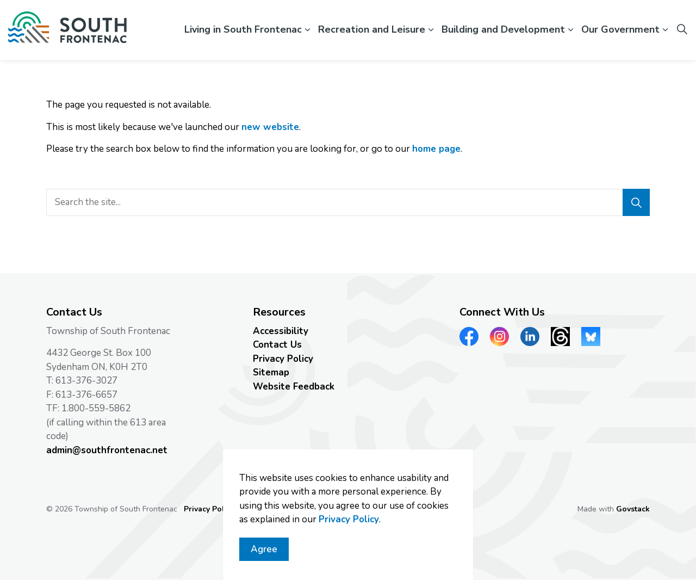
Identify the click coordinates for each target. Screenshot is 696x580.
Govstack (633, 509)
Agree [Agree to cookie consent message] (264, 554)
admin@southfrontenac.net (106, 450)
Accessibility (280, 331)
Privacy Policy (349, 524)
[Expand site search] (682, 30)
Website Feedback (293, 386)
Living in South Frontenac (243, 29)
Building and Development (503, 29)
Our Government (620, 29)
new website (270, 127)
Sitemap (271, 372)
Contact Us (277, 344)
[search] (345, 202)
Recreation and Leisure (371, 29)
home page (436, 149)
